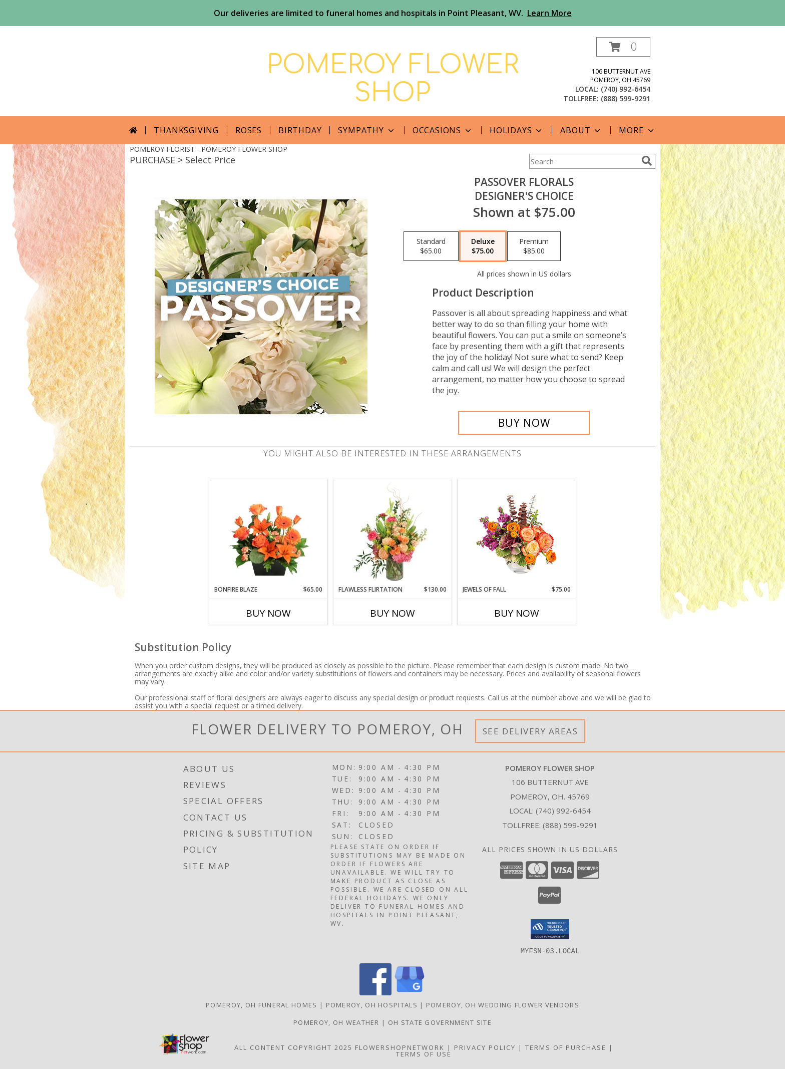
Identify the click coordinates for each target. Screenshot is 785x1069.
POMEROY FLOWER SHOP (393, 79)
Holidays (517, 130)
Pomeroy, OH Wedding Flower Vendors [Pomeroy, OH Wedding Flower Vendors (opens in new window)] (502, 1004)
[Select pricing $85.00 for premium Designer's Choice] (534, 246)
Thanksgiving (186, 130)
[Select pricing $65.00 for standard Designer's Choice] (431, 246)
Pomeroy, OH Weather (336, 1021)
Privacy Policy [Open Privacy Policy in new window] (485, 1046)
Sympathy (367, 130)
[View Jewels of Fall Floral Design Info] (517, 532)
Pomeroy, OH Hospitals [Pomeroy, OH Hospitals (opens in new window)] (372, 1004)
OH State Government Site (440, 1021)
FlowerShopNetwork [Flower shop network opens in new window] (400, 1046)
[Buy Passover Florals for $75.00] (524, 423)
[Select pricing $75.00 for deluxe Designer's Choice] (483, 246)
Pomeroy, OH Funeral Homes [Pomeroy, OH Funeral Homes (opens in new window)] (261, 1004)
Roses (248, 130)
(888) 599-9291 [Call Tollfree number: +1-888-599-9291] (570, 825)
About (581, 130)
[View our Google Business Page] (410, 992)
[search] (647, 160)
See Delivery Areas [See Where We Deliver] (530, 731)
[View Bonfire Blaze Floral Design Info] (268, 532)
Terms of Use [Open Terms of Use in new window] (424, 1053)
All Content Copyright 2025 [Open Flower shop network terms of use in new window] (293, 1046)
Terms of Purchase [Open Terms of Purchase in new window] (565, 1046)
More (637, 130)
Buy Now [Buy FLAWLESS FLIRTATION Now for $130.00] (392, 613)
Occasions (443, 130)
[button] (623, 47)
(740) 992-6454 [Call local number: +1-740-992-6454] (625, 89)
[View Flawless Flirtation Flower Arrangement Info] (393, 532)
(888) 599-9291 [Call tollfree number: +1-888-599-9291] (625, 98)
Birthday (299, 130)
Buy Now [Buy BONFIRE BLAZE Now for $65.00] (268, 613)
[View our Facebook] (375, 992)
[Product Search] (583, 161)
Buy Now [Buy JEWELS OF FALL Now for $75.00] (516, 613)
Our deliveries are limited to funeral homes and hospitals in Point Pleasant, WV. (393, 13)
